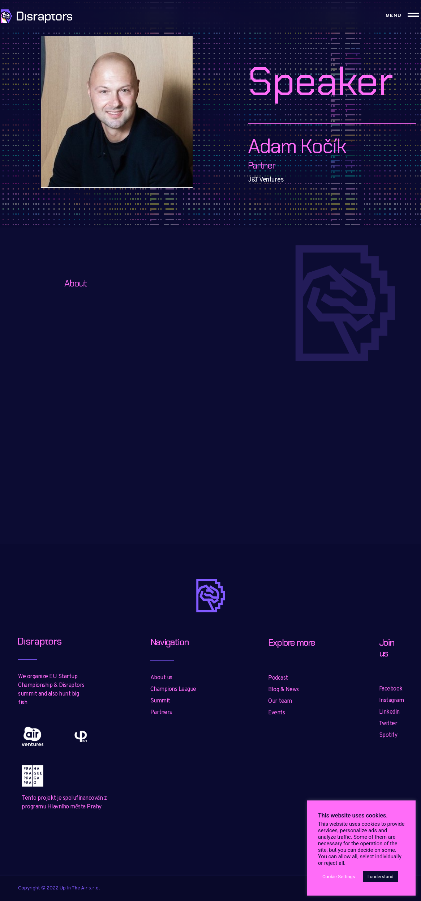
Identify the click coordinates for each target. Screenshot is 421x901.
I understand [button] (381, 876)
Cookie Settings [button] (338, 876)
